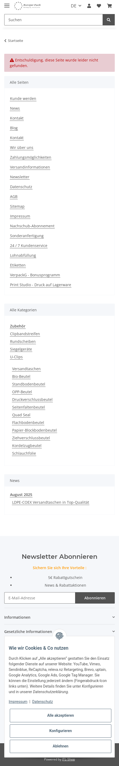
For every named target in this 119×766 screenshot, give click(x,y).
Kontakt (17, 118)
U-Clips (16, 356)
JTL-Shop (68, 759)
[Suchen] (53, 19)
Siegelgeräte (21, 349)
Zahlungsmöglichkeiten (30, 157)
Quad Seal (21, 414)
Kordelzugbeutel (27, 445)
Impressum (20, 216)
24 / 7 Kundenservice (28, 245)
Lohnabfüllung (23, 255)
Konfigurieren (60, 731)
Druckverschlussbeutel (32, 399)
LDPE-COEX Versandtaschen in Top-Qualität (50, 502)
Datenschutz (21, 186)
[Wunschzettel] (99, 6)
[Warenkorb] (109, 6)
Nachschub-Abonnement (32, 225)
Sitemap (17, 206)
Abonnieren (95, 597)
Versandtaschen (26, 368)
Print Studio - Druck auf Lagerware (40, 284)
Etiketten (18, 265)
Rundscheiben (23, 341)
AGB (13, 196)
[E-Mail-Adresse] (39, 598)
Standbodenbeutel (28, 384)
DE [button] (73, 6)
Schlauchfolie (24, 453)
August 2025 (21, 494)
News (15, 108)
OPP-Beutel (22, 391)
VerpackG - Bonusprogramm (35, 274)
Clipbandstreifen (25, 333)
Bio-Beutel (21, 376)
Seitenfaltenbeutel (28, 407)
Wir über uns (21, 147)
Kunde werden (23, 98)
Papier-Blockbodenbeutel (34, 430)
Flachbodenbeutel (28, 422)
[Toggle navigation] (7, 3)
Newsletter (19, 176)
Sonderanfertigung (27, 235)
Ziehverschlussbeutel (31, 437)
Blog (14, 127)
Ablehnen (60, 746)
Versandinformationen (30, 167)
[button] (89, 6)
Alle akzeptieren (60, 715)
